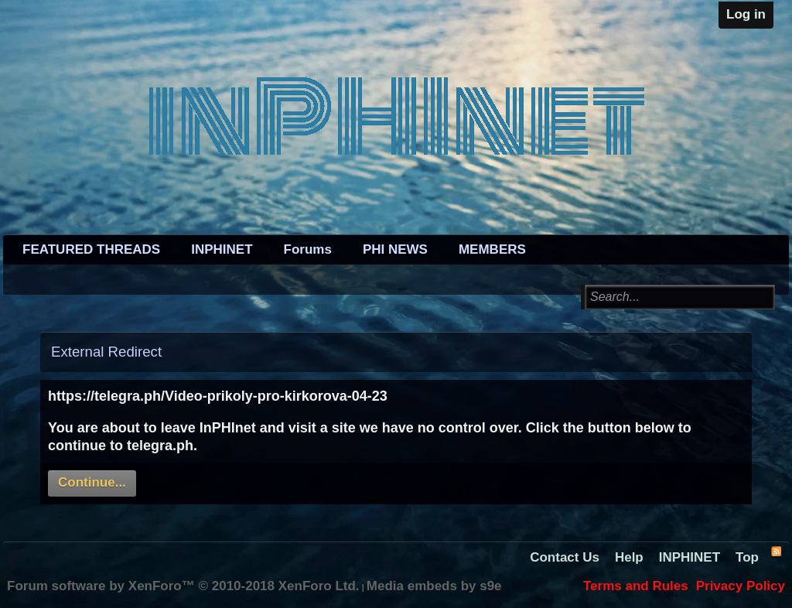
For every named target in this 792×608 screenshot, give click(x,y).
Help (629, 557)
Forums (308, 249)
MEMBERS (492, 249)
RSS (775, 550)
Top (747, 557)
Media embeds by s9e (434, 586)
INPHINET (221, 249)
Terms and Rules (635, 586)
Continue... (92, 482)
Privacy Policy (740, 586)
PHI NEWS (395, 249)
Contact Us (564, 557)
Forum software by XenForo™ (183, 586)
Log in (746, 14)
